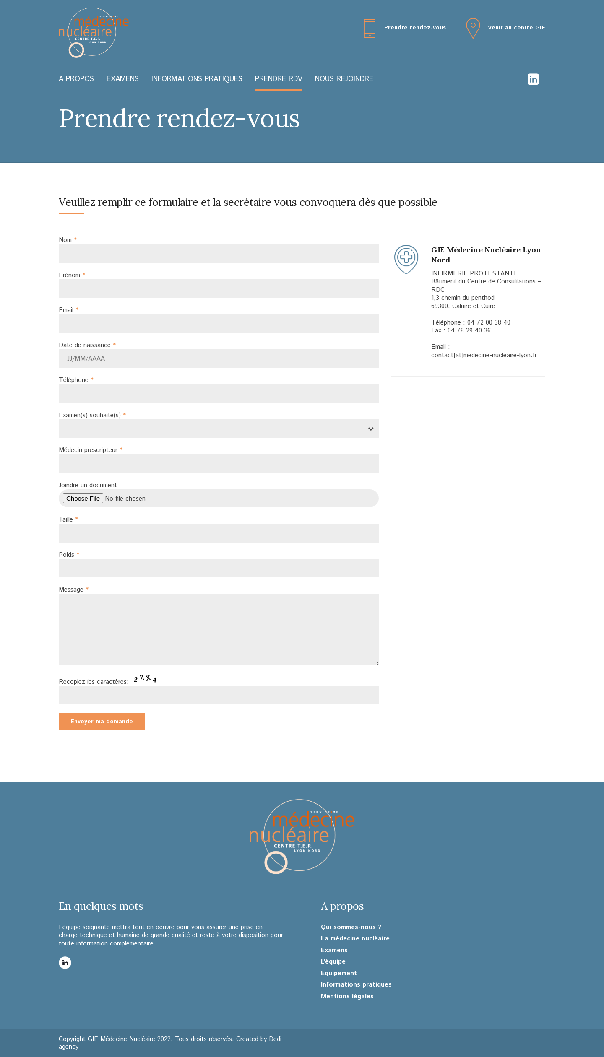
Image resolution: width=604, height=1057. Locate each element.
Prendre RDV (278, 79)
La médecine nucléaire (355, 939)
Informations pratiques (196, 79)
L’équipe (333, 962)
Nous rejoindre (344, 79)
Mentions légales (347, 996)
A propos (76, 79)
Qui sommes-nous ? (351, 927)
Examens (123, 79)
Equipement (339, 973)
